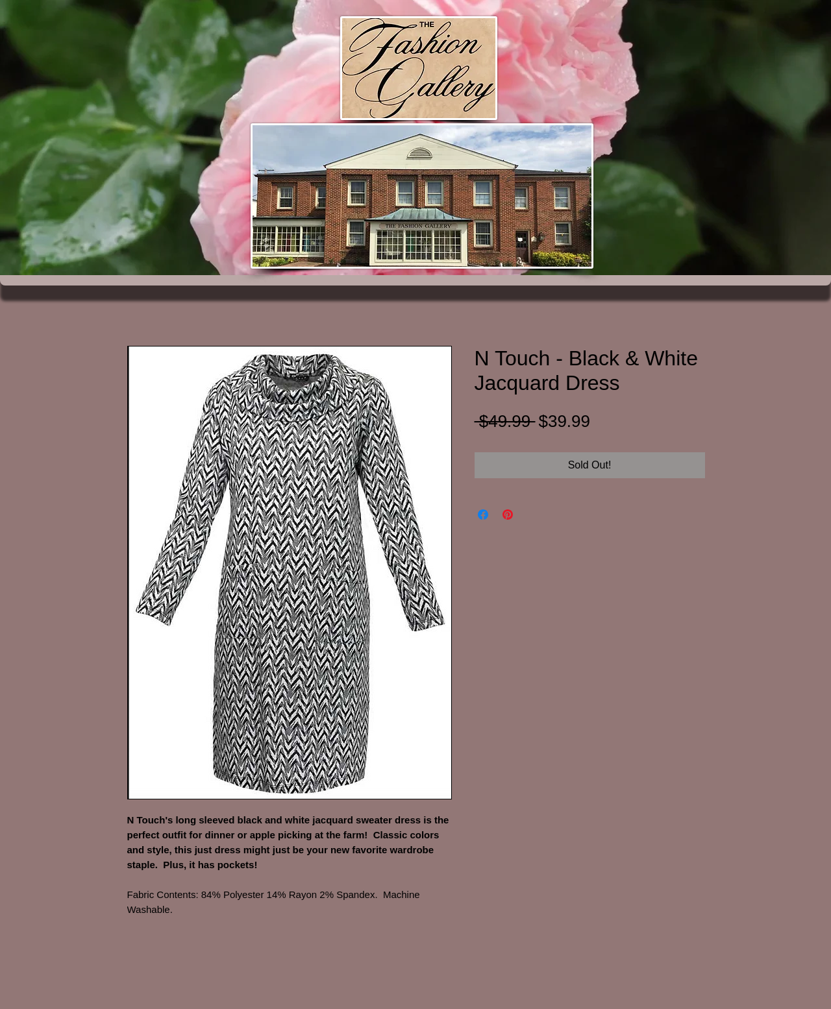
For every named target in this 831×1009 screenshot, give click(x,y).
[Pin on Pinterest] (507, 514)
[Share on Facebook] (483, 514)
